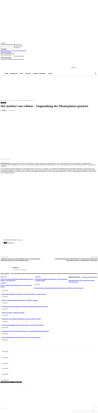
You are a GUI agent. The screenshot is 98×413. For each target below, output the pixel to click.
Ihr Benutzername (18, 46)
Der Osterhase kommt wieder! (8, 371)
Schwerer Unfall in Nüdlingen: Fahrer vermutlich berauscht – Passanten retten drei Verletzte (23, 325)
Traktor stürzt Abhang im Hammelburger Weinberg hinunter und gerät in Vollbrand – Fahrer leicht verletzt (58, 288)
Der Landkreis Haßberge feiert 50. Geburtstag (11, 377)
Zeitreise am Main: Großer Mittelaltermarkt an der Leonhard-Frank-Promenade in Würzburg (21, 361)
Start (2, 100)
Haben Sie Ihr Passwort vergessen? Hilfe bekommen (13, 50)
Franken (3, 276)
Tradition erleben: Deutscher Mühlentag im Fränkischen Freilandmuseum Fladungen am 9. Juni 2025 (25, 306)
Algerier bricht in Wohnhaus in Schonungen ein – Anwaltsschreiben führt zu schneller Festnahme (24, 294)
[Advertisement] (49, 86)
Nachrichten (3, 102)
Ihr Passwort (17, 47)
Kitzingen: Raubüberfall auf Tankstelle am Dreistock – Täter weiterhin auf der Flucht (21, 337)
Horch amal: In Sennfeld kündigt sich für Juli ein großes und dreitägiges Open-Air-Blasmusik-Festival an (24, 349)
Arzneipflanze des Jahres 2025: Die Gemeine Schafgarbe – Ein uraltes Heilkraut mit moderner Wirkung (25, 331)
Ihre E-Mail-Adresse (19, 56)
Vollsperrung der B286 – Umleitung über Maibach (13, 312)
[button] (95, 73)
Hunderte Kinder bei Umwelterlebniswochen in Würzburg (14, 365)
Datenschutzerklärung (6, 52)
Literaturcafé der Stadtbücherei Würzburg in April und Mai (14, 355)
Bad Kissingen (11, 242)
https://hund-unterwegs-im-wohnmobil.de (20, 269)
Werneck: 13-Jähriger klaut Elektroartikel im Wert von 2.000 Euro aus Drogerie (20, 300)
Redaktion (4, 110)
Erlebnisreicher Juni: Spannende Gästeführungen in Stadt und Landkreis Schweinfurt (21, 318)
